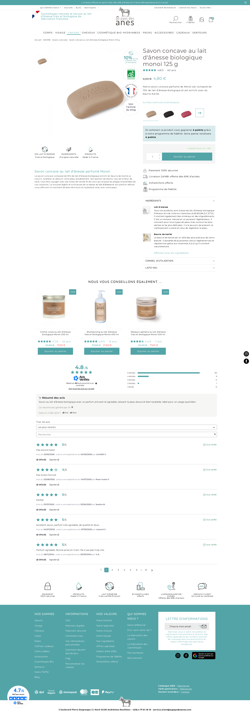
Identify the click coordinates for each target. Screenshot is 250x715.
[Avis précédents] (101, 568)
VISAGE (59, 30)
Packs (38, 639)
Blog (37, 675)
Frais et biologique (45, 154)
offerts (140, 594)
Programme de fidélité (162, 188)
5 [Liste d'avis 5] (130, 568)
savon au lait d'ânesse (100, 183)
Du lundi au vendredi (202, 594)
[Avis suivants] (152, 569)
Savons (39, 619)
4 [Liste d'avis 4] (124, 568)
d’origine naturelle (69, 154)
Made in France (90, 154)
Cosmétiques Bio (44, 660)
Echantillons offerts (161, 181)
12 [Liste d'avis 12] (146, 568)
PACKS (147, 30)
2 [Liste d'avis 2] (112, 568)
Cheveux (39, 629)
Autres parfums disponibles (161, 101)
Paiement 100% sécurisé (163, 169)
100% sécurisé (48, 594)
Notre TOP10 (42, 670)
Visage (38, 624)
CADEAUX (184, 30)
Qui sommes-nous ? (50, 8)
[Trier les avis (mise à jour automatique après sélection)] (126, 426)
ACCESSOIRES (165, 30)
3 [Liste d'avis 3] (118, 568)
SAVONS (72, 30)
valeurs (68, 8)
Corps (38, 634)
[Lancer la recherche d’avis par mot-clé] (215, 433)
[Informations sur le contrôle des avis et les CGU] (96, 382)
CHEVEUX (88, 30)
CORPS (46, 30)
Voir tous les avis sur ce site (81, 387)
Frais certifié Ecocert (109, 594)
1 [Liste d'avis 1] (106, 568)
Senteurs (40, 665)
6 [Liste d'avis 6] (136, 568)
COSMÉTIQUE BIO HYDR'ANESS (118, 30)
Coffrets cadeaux (44, 644)
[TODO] (72, 406)
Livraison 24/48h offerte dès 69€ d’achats (174, 175)
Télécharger (183, 684)
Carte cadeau (42, 650)
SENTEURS (201, 30)
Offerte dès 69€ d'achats (171, 595)
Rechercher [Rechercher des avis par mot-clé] (125, 433)
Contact (185, 690)
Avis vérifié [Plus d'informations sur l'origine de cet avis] (211, 443)
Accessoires (41, 655)
